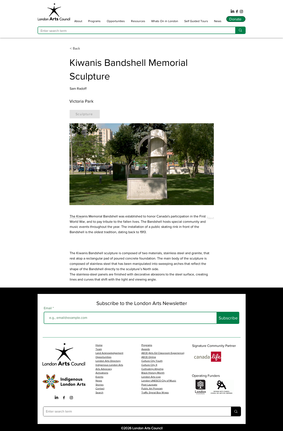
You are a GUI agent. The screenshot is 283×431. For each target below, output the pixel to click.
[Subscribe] (228, 318)
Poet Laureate (149, 384)
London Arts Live (151, 376)
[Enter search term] (134, 31)
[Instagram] (241, 11)
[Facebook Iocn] (64, 398)
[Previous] (84, 218)
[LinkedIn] (232, 11)
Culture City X (149, 364)
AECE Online (148, 357)
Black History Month (153, 372)
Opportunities (103, 357)
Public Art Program (152, 388)
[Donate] (235, 19)
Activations (102, 372)
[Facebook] (237, 11)
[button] (78, 21)
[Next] (203, 218)
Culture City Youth (152, 360)
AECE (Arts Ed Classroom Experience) (162, 353)
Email (48, 308)
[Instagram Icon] (71, 398)
